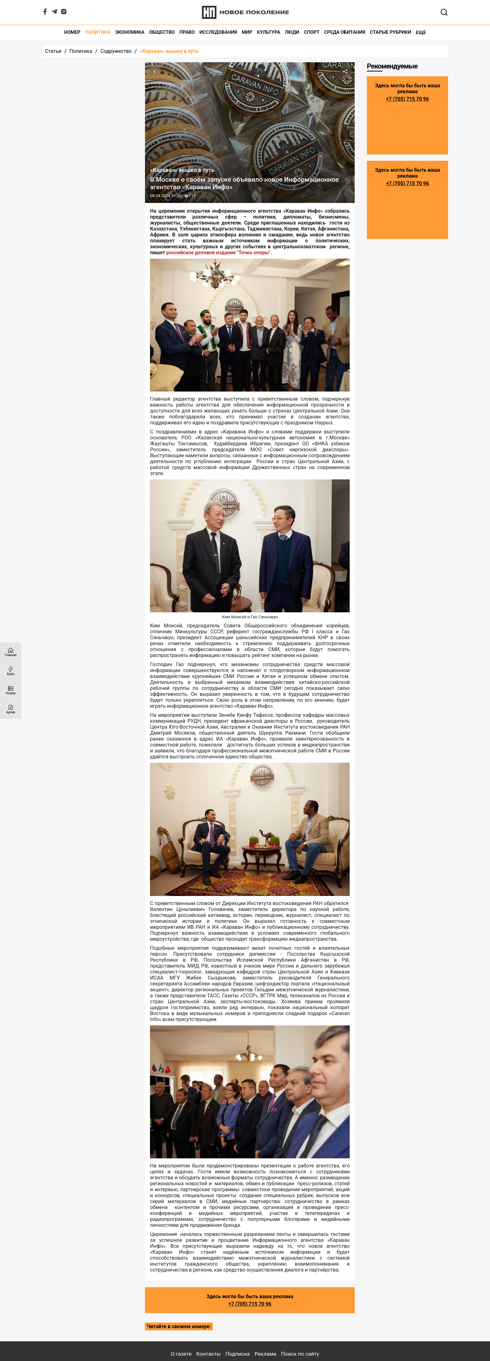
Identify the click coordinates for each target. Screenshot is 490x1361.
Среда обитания (344, 32)
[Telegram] (54, 13)
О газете (181, 1354)
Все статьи (89, 336)
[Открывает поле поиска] (444, 12)
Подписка (237, 1354)
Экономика (129, 32)
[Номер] (10, 690)
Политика (97, 32)
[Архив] (10, 709)
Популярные (114, 73)
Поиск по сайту (300, 1354)
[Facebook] (45, 13)
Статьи (53, 51)
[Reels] (10, 670)
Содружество (116, 51)
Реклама (266, 1354)
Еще (421, 32)
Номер (72, 32)
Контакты (208, 1354)
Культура (268, 32)
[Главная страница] (10, 651)
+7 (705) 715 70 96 (249, 1304)
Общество (162, 32)
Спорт (312, 32)
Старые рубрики (390, 32)
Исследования (218, 32)
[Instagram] (64, 13)
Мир (247, 32)
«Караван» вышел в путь (169, 51)
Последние (62, 73)
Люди (292, 32)
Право (187, 32)
